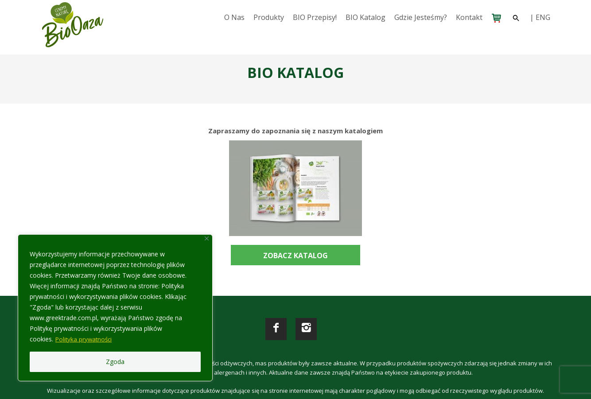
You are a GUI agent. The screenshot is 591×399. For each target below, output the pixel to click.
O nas (234, 17)
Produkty (268, 17)
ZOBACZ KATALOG (295, 255)
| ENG (540, 17)
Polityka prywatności (84, 339)
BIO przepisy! (315, 17)
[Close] (207, 238)
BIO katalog (365, 17)
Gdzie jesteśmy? (420, 17)
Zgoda (115, 361)
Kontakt (469, 17)
